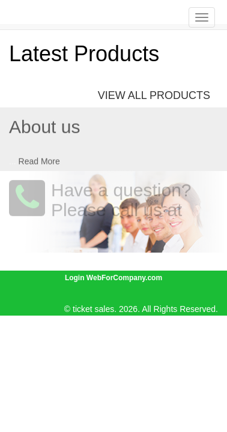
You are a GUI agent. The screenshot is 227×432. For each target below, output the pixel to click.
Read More (39, 161)
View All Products (154, 95)
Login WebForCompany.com (113, 278)
